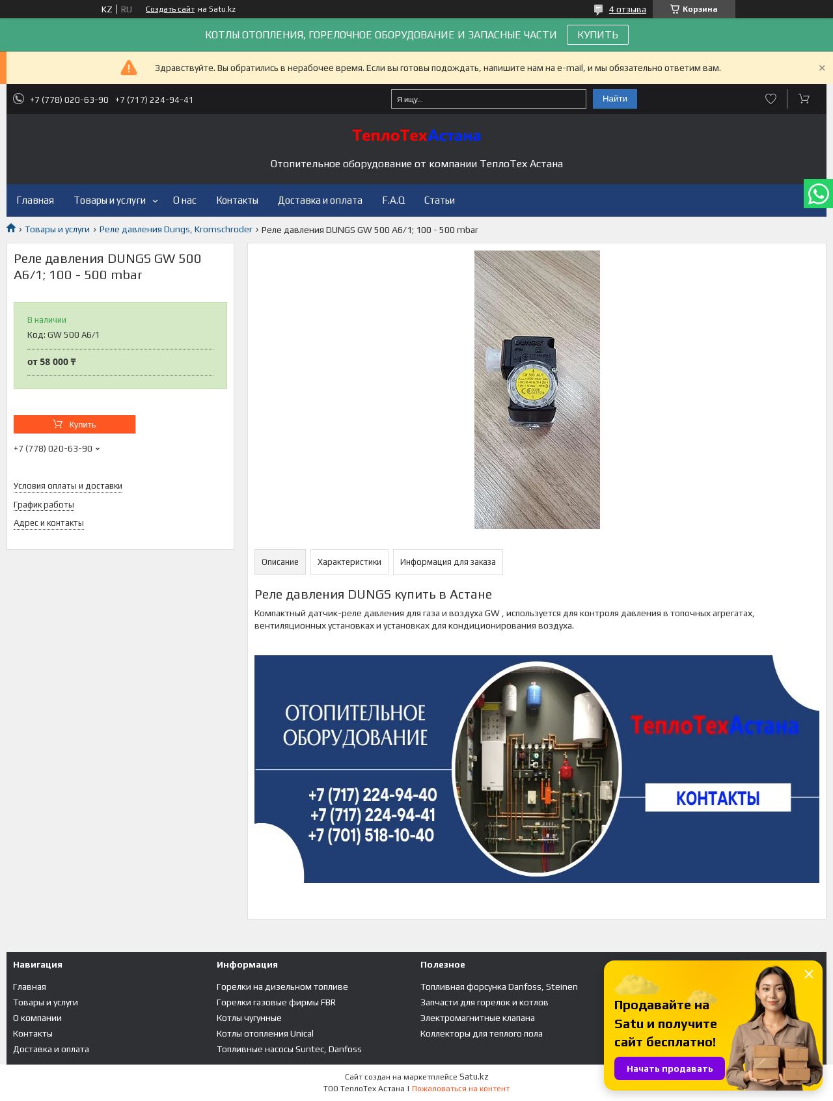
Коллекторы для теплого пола (481, 1033)
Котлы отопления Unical (265, 1033)
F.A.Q (393, 200)
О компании (37, 1018)
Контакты (237, 200)
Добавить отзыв (770, 99)
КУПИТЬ (597, 35)
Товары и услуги (110, 200)
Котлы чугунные (249, 1018)
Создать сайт (170, 9)
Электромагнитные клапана (477, 1018)
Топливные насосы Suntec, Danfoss (289, 1049)
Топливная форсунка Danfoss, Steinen (499, 986)
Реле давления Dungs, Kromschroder (176, 229)
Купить (82, 424)
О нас (185, 200)
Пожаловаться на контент (461, 1088)
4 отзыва (627, 9)
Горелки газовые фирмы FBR (276, 1002)
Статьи (439, 200)
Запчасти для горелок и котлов (484, 1002)
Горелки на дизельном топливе (282, 986)
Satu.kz (474, 1076)
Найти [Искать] (615, 98)
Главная (35, 200)
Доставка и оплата (320, 200)
